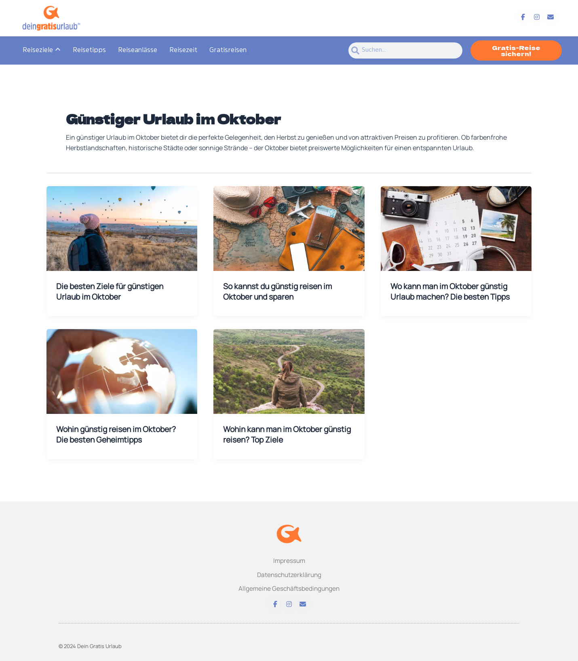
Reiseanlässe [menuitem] (137, 50)
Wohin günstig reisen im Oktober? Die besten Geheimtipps (119, 435)
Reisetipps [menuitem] (89, 50)
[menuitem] (42, 50)
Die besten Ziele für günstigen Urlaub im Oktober (113, 291)
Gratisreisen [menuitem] (228, 50)
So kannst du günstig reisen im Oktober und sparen (280, 291)
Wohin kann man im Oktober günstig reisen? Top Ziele (275, 435)
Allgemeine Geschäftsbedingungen (289, 588)
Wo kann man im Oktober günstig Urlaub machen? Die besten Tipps (453, 291)
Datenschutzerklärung (289, 573)
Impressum (289, 559)
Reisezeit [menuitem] (183, 50)
